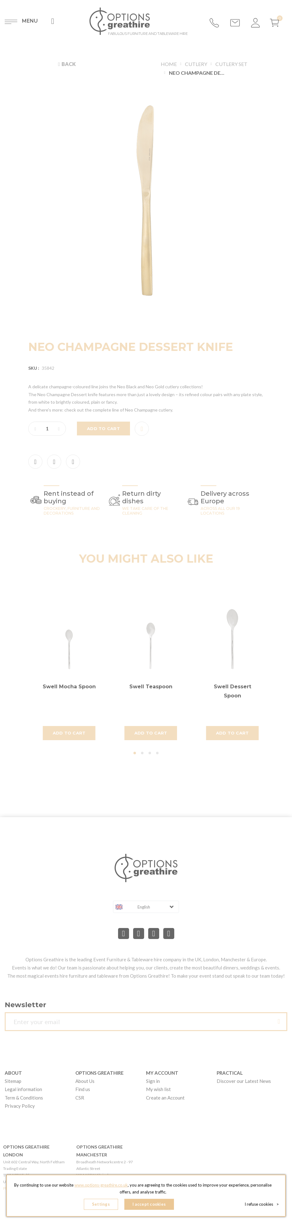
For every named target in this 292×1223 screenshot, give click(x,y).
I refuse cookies (262, 1204)
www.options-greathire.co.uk (101, 1185)
